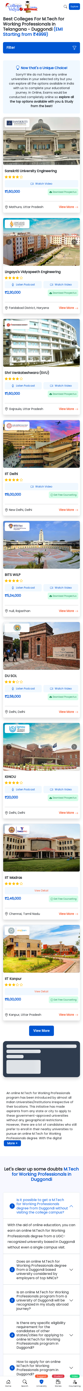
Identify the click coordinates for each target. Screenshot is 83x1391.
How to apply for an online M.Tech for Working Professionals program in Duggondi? (35, 1368)
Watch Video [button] (41, 183)
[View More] (41, 1031)
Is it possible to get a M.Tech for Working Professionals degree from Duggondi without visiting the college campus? (39, 1206)
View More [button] (68, 207)
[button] (41, 47)
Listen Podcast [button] (23, 284)
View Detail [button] (41, 890)
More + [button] (12, 1143)
